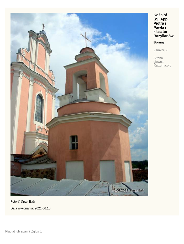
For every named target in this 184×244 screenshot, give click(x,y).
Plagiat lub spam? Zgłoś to (23, 231)
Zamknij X (160, 50)
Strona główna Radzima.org (162, 61)
